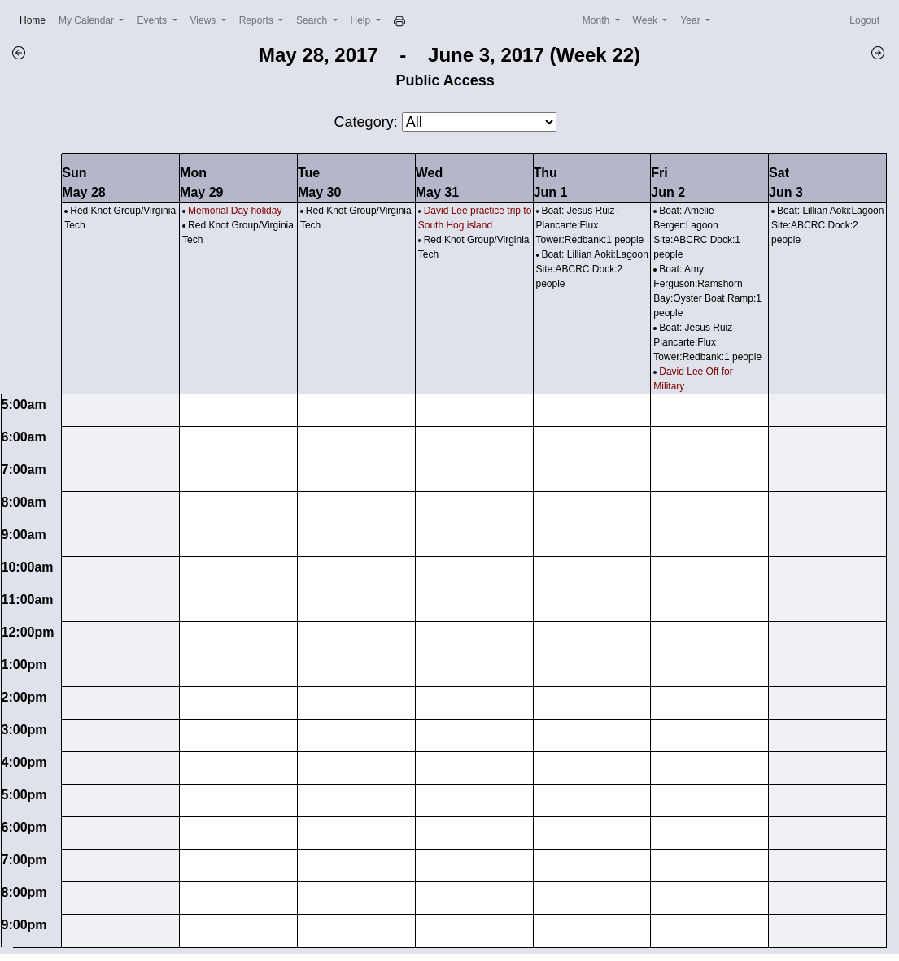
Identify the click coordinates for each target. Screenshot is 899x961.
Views (204, 20)
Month (598, 20)
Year (691, 20)
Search (312, 20)
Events (153, 20)
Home (36, 19)
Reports (257, 20)
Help (362, 20)
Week (647, 20)
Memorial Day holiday (234, 210)
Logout (864, 20)
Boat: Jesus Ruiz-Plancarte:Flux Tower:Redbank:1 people (590, 225)
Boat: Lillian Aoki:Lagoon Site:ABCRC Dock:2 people (592, 269)
